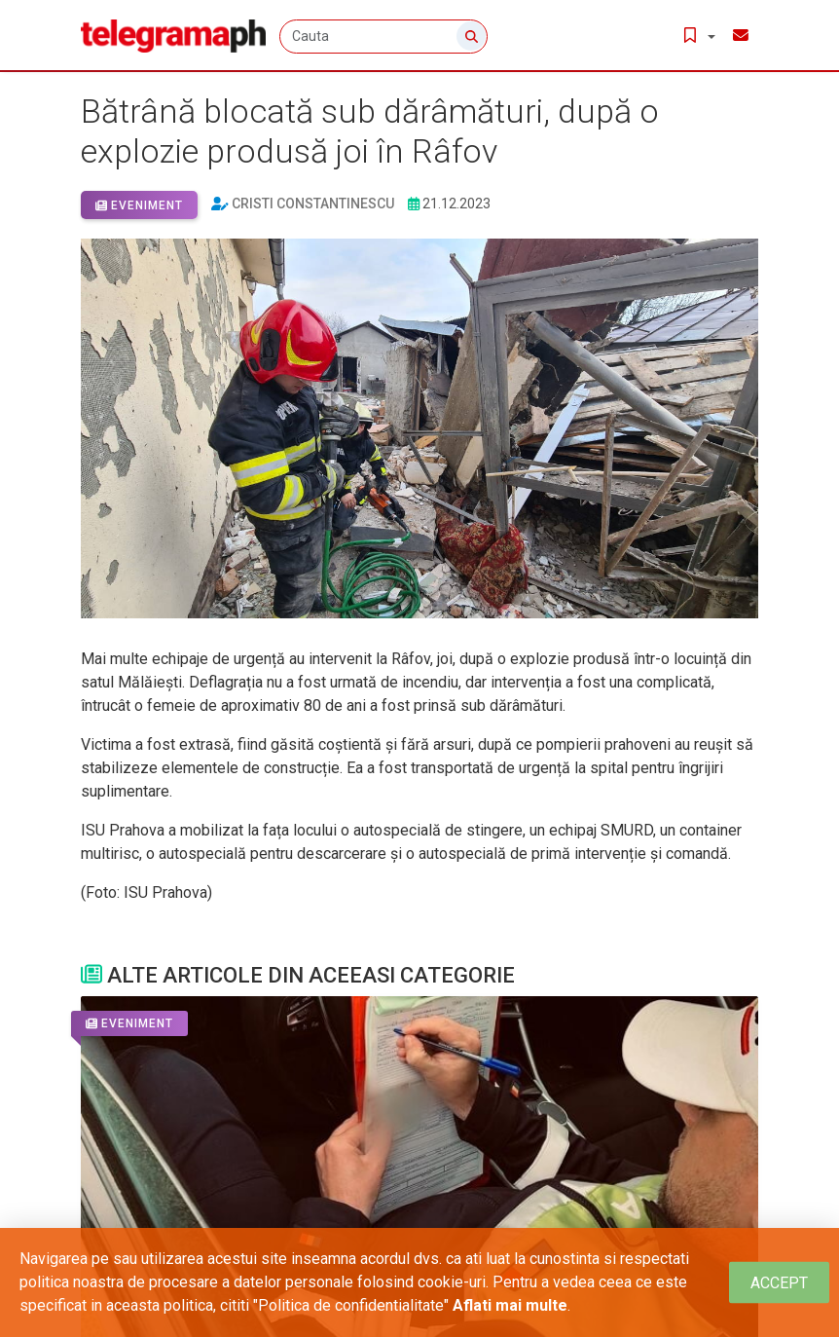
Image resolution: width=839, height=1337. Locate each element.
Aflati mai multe (510, 1305)
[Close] (779, 1283)
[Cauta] (385, 36)
